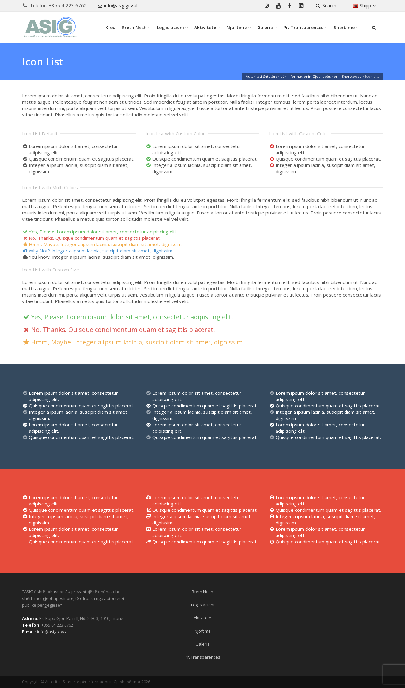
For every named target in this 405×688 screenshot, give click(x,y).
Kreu (110, 27)
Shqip (365, 6)
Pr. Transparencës (303, 27)
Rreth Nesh (134, 27)
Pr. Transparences (202, 657)
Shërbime (344, 27)
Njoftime (237, 27)
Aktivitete (205, 27)
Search (325, 6)
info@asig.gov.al (117, 6)
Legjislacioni (170, 27)
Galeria (265, 27)
